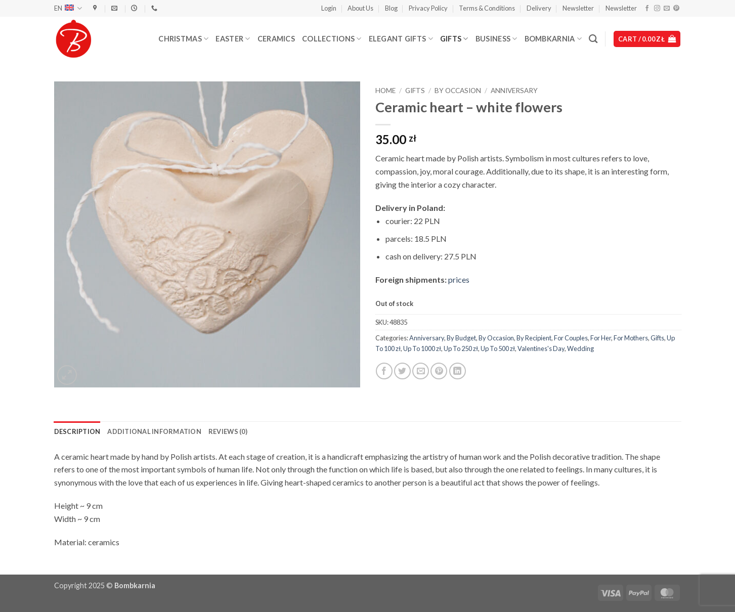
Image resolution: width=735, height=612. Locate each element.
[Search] (593, 39)
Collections (332, 38)
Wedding (580, 348)
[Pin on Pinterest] (438, 371)
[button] (328, 8)
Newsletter (578, 8)
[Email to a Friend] (420, 371)
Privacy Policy (428, 8)
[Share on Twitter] (402, 371)
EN (68, 8)
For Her (600, 338)
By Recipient (533, 338)
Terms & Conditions (487, 8)
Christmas (183, 38)
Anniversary (514, 90)
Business (496, 38)
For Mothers (631, 338)
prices (458, 279)
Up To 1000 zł (422, 348)
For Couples (571, 338)
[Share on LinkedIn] (457, 371)
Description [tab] (77, 431)
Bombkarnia (553, 38)
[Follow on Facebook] (647, 8)
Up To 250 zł (461, 348)
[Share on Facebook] (384, 371)
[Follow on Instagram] (657, 8)
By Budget (461, 338)
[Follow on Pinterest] (676, 8)
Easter (232, 38)
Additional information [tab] (154, 431)
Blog (391, 8)
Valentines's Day (541, 348)
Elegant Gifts (401, 38)
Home (385, 90)
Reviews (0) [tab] (227, 431)
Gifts (454, 38)
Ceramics (276, 38)
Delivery (539, 8)
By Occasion (458, 90)
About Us (360, 8)
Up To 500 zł (498, 348)
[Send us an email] (667, 8)
